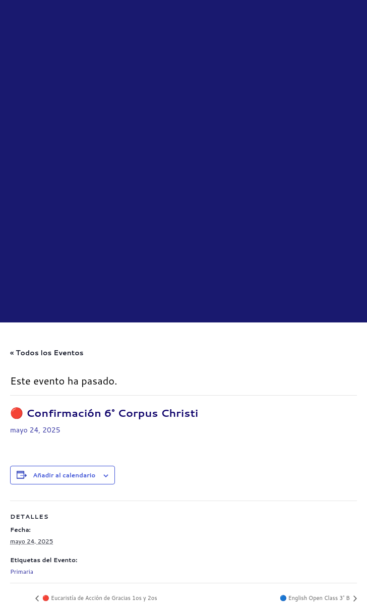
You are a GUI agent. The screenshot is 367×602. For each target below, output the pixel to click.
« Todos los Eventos (47, 225)
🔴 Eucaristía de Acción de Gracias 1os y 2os (99, 471)
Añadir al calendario (64, 347)
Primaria (21, 444)
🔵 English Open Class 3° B (315, 471)
